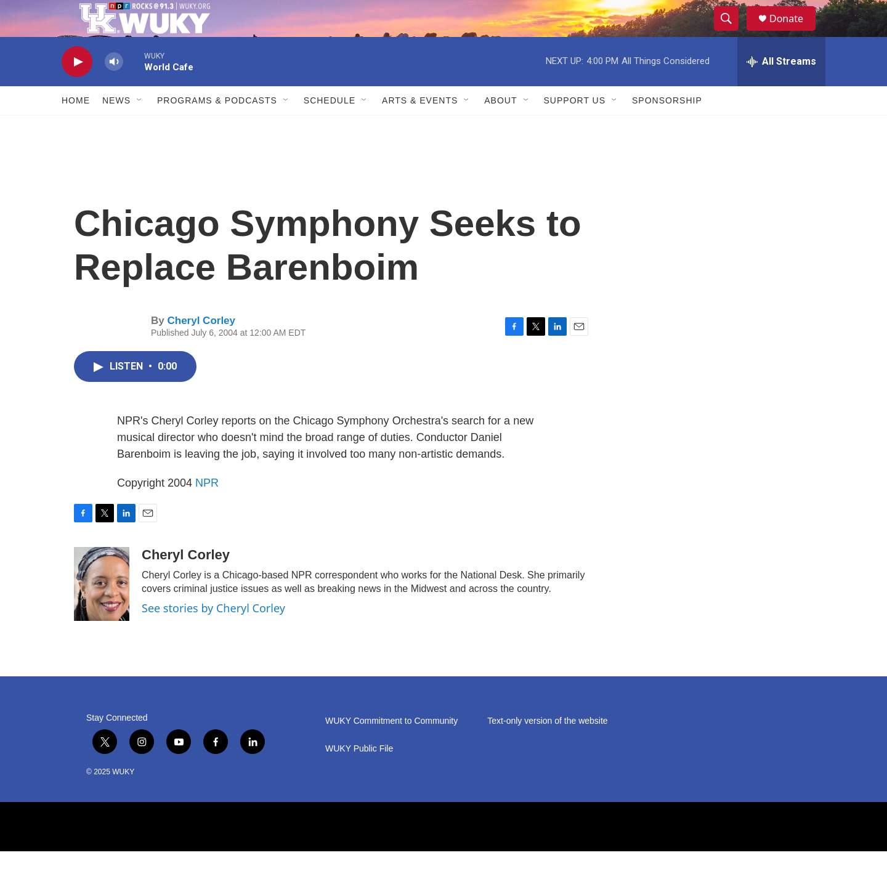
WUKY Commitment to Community (391, 748)
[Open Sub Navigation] (140, 128)
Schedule (329, 128)
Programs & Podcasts (217, 128)
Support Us (575, 128)
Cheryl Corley (201, 348)
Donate (794, 32)
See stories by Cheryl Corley (213, 635)
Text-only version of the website (547, 748)
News (116, 128)
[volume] (113, 89)
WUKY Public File (359, 776)
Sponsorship (667, 128)
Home (76, 128)
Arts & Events (420, 128)
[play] (77, 90)
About (500, 128)
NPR (207, 510)
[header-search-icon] (731, 32)
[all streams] (781, 89)
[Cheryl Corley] (101, 612)
